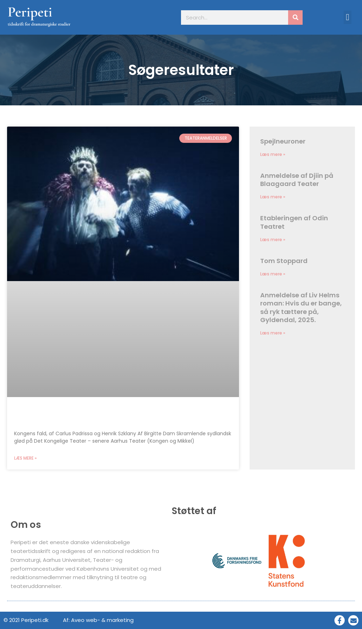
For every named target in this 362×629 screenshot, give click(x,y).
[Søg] (295, 17)
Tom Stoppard (284, 260)
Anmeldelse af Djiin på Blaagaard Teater (296, 179)
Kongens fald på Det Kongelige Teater (84, 416)
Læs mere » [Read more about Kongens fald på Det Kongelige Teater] (25, 458)
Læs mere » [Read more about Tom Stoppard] (272, 274)
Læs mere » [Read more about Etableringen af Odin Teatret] (272, 240)
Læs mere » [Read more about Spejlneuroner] (272, 154)
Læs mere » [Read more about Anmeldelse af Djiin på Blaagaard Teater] (272, 197)
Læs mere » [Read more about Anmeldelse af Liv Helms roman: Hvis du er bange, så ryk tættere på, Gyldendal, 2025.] (272, 333)
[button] (347, 17)
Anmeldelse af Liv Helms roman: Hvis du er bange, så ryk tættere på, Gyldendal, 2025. (301, 307)
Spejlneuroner (282, 141)
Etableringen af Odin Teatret (294, 222)
